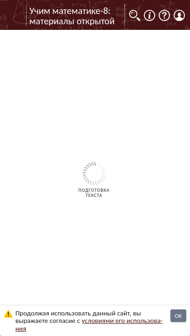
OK (178, 315)
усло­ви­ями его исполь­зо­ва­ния (89, 324)
